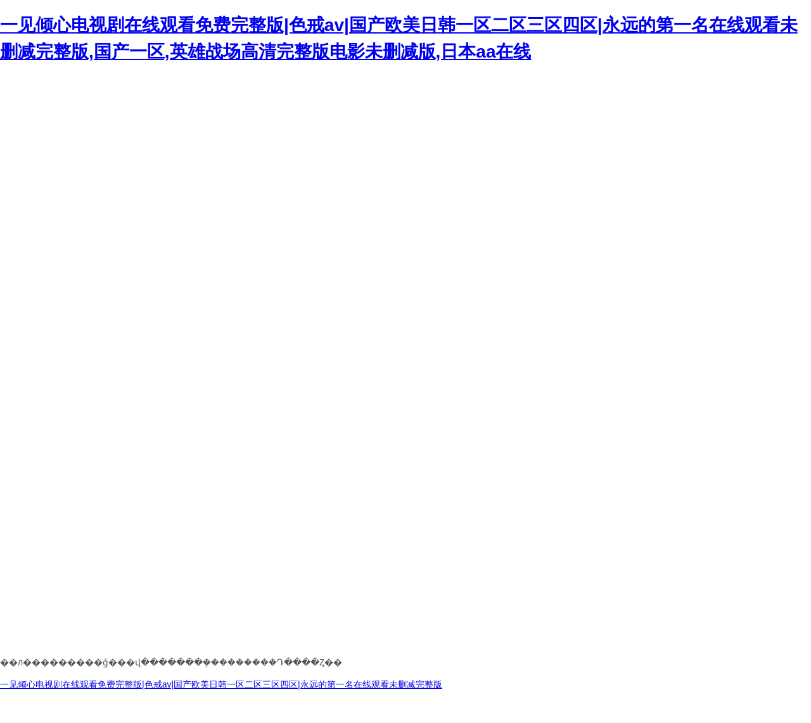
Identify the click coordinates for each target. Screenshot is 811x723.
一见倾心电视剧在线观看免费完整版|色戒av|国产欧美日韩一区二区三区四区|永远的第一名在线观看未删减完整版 (221, 684)
